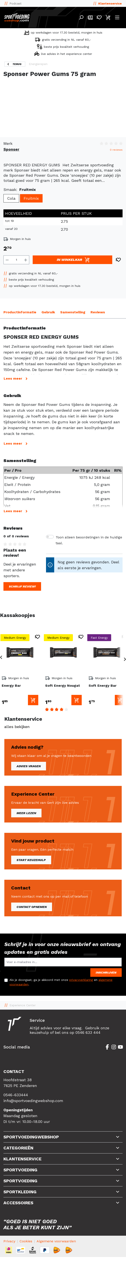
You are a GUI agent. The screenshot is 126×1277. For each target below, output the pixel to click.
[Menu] (117, 17)
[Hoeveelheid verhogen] (25, 259)
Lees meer (16, 378)
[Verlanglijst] (99, 17)
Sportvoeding (20, 1169)
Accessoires (18, 1202)
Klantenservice (110, 3)
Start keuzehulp (31, 860)
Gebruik (48, 312)
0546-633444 (15, 1095)
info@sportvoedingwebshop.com (33, 1100)
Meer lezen (26, 813)
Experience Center (22, 1005)
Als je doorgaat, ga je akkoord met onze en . (60, 982)
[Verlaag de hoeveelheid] (7, 259)
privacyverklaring (81, 980)
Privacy (9, 1241)
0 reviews (116, 149)
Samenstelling (72, 312)
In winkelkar (73, 259)
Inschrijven (106, 972)
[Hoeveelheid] (16, 259)
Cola (11, 198)
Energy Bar (11, 685)
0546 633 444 (87, 1032)
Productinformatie (19, 312)
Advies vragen (29, 766)
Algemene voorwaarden (56, 1241)
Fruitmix (31, 198)
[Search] (81, 17)
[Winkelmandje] (108, 17)
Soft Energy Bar (103, 685)
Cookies (26, 1241)
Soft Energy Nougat (62, 685)
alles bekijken (17, 726)
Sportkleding (20, 1191)
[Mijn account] (90, 17)
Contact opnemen (32, 907)
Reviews (98, 312)
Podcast (15, 3)
